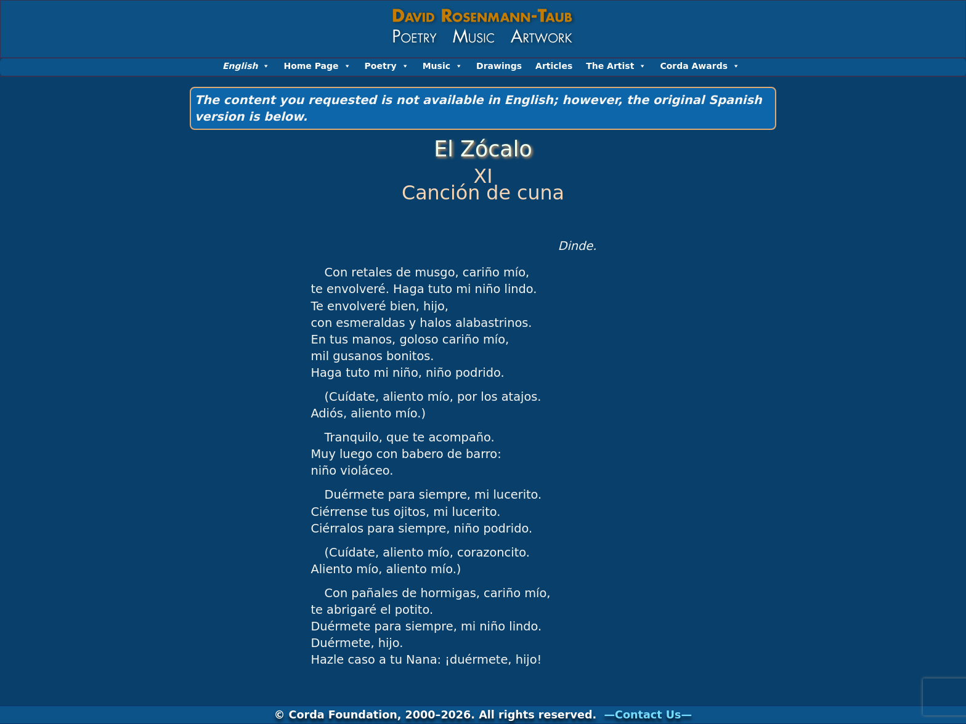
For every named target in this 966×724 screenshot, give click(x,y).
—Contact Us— (648, 715)
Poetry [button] (387, 65)
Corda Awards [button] (700, 65)
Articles (553, 66)
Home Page (317, 65)
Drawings (499, 66)
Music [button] (443, 65)
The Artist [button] (616, 65)
